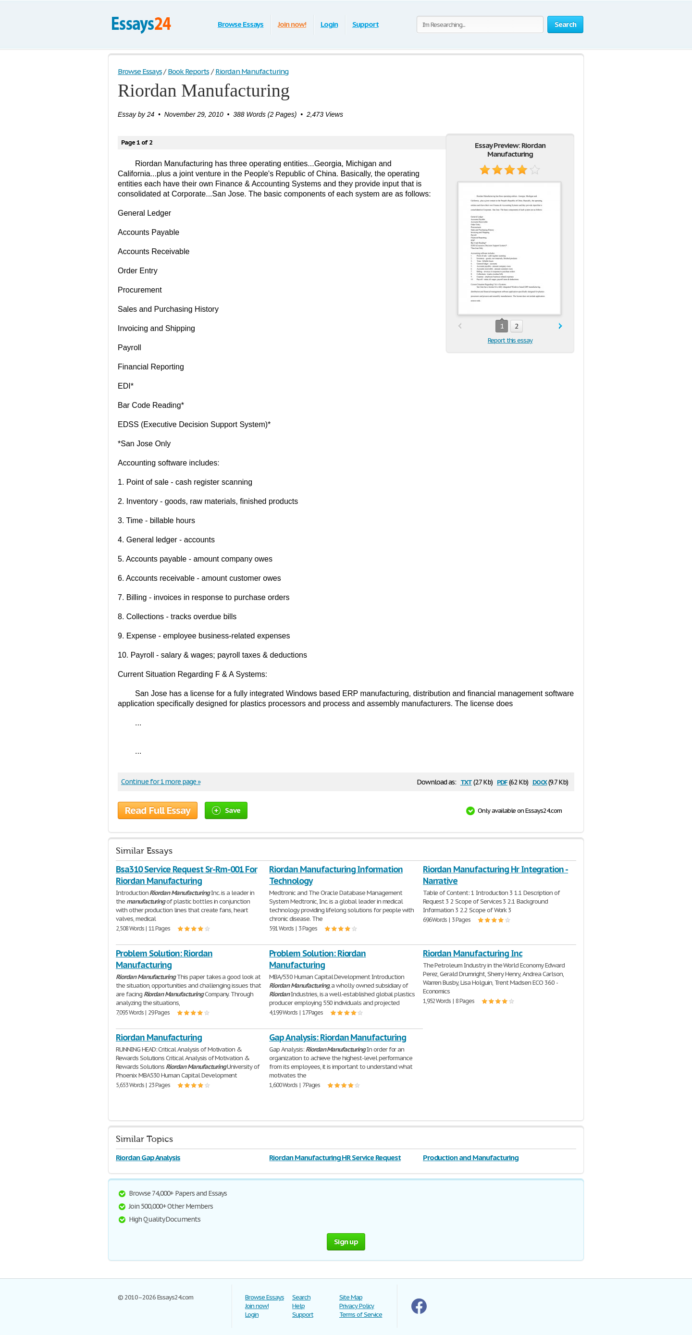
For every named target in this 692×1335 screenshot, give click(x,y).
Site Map (350, 1297)
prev (459, 326)
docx (539, 781)
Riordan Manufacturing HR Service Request (334, 1157)
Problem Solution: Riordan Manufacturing (164, 959)
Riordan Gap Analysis (148, 1157)
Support (365, 24)
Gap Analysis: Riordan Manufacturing (337, 1037)
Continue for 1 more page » (160, 781)
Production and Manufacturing (471, 1157)
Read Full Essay (157, 810)
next (560, 326)
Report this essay (510, 340)
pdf (502, 781)
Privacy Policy (356, 1306)
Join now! (292, 24)
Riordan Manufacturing (159, 1037)
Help (298, 1306)
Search (301, 1297)
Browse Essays (240, 24)
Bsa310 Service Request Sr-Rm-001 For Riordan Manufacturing (186, 875)
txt (466, 781)
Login (329, 24)
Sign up (346, 1241)
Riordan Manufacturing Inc (472, 953)
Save (226, 810)
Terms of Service (360, 1315)
